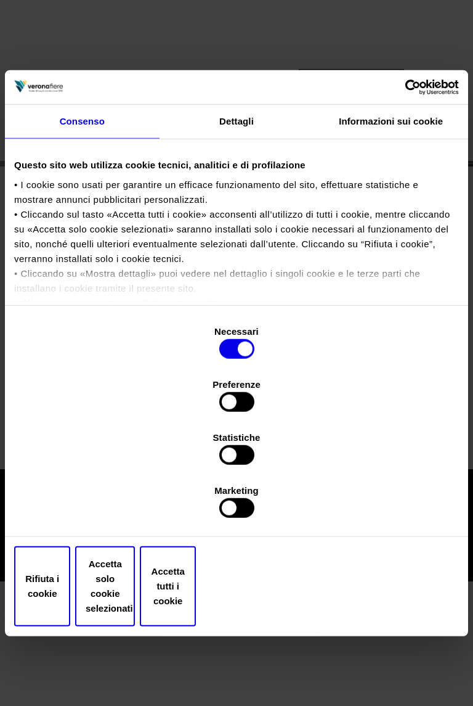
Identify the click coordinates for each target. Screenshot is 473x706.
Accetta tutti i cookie (386, 506)
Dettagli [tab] (236, 218)
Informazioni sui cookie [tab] (391, 218)
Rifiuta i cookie (86, 506)
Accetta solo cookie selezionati (236, 506)
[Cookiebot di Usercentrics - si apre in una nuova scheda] (405, 182)
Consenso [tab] (82, 218)
